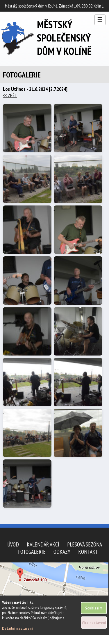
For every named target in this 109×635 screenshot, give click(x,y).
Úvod (13, 544)
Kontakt (88, 551)
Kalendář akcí (43, 544)
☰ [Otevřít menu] (100, 20)
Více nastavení (94, 622)
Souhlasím (93, 608)
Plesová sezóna (84, 544)
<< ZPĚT (10, 95)
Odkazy (61, 551)
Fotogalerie (32, 551)
